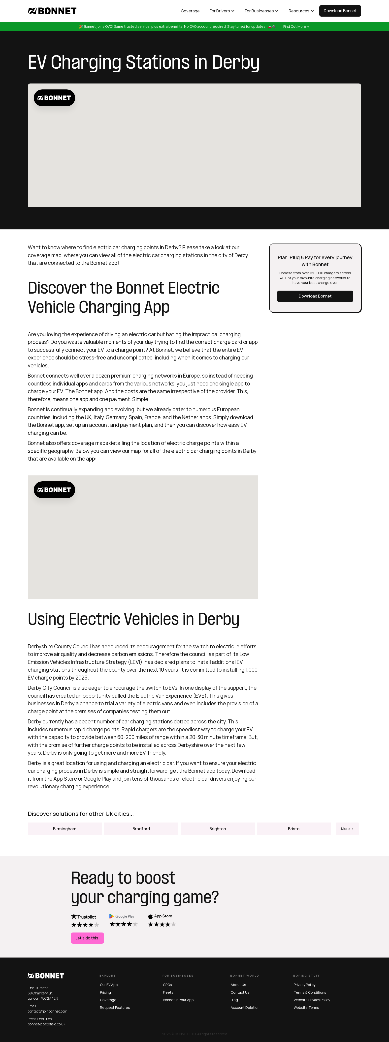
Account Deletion (245, 1007)
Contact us (240, 992)
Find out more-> (296, 26)
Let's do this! (87, 938)
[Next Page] (347, 837)
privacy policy (304, 984)
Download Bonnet (340, 10)
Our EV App (109, 984)
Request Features (115, 1007)
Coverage (108, 999)
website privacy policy (312, 999)
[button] (222, 10)
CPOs (167, 984)
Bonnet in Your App (178, 999)
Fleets (168, 992)
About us (238, 984)
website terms (306, 1007)
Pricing (105, 992)
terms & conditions (310, 992)
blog (234, 999)
